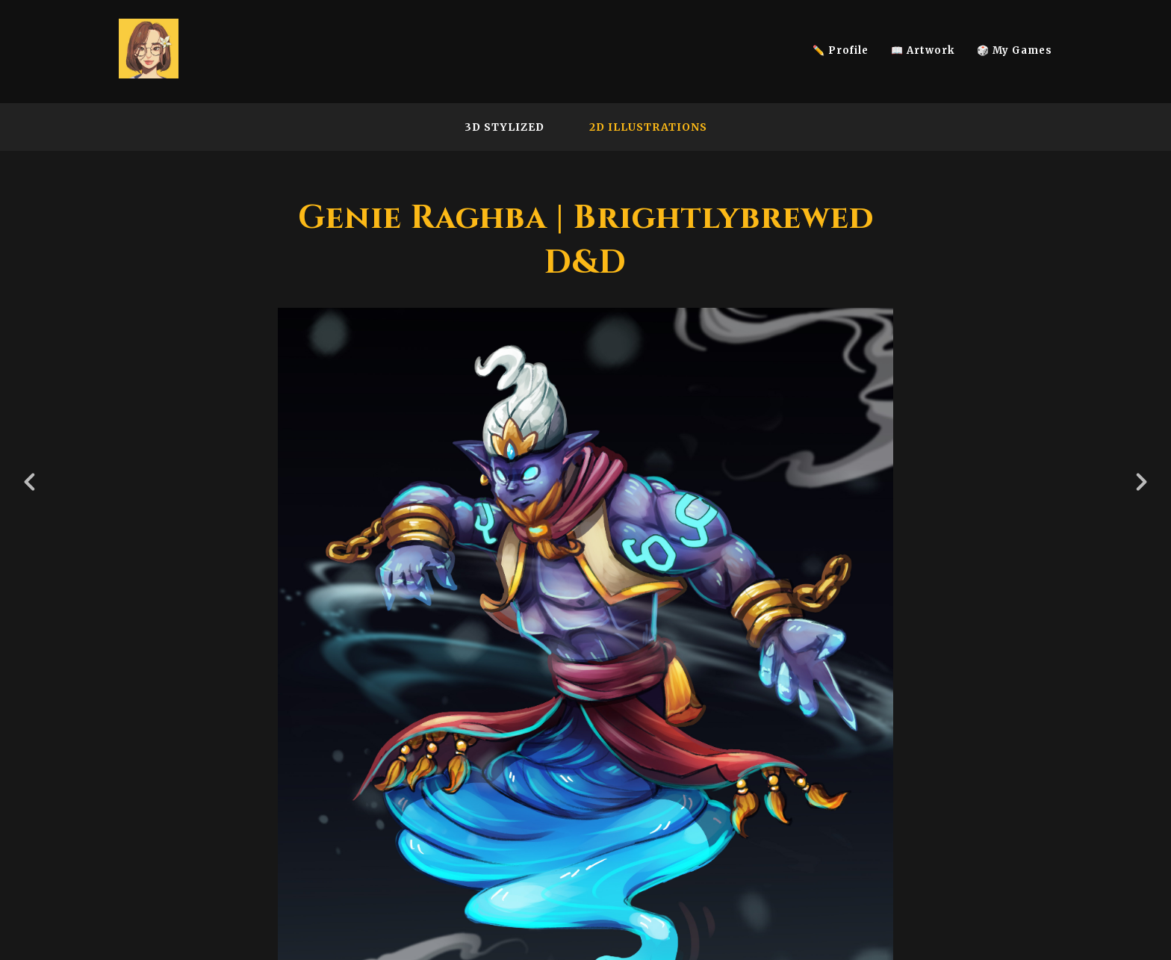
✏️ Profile (841, 50)
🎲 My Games (1014, 50)
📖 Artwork (922, 50)
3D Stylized (504, 127)
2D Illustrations (648, 127)
